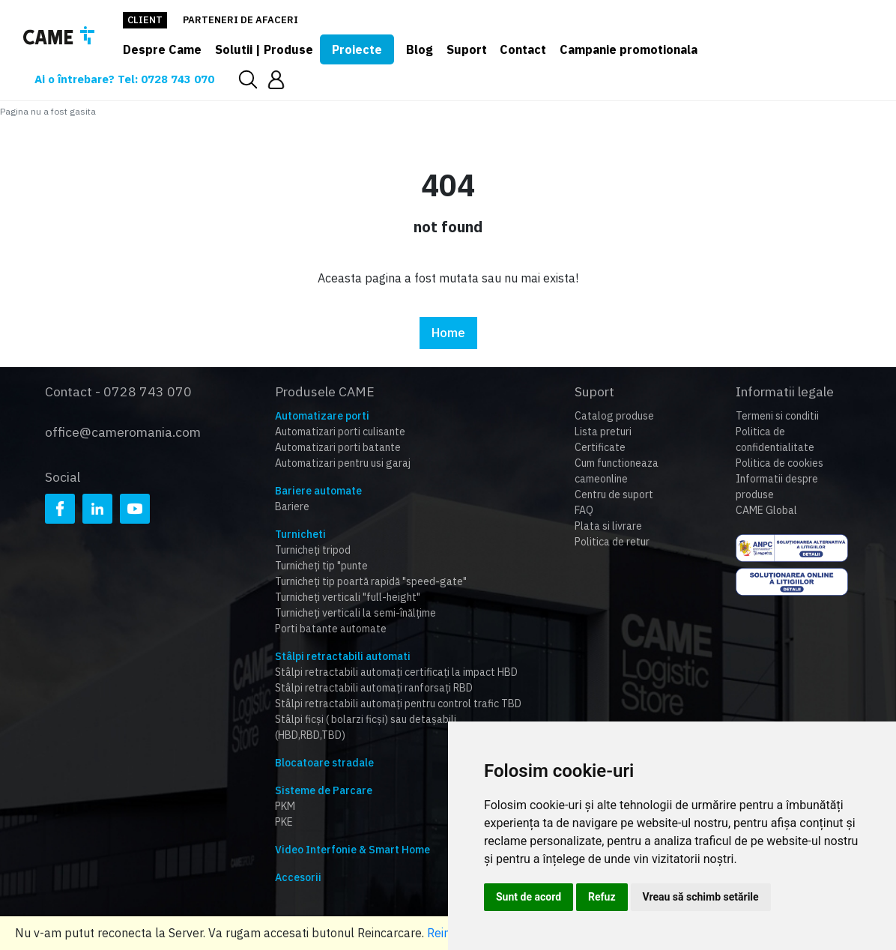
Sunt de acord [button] (528, 897)
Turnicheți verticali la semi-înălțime (355, 613)
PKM (285, 806)
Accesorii (298, 877)
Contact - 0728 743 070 (118, 391)
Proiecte (357, 49)
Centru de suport (614, 494)
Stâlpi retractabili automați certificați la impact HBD (396, 672)
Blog (419, 49)
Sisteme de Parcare (323, 790)
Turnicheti (300, 534)
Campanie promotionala (628, 49)
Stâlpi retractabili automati (343, 656)
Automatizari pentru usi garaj (343, 463)
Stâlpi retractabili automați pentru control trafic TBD (398, 703)
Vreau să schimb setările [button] (701, 897)
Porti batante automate (331, 628)
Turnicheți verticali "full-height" (347, 597)
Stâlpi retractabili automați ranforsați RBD (374, 688)
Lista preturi (603, 431)
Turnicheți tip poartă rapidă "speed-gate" (371, 581)
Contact (523, 49)
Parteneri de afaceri (240, 19)
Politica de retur (612, 541)
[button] (276, 78)
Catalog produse (614, 416)
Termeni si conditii (777, 416)
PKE (284, 822)
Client (145, 19)
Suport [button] (467, 49)
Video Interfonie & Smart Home (352, 849)
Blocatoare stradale (324, 762)
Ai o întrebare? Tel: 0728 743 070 (124, 79)
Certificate (600, 447)
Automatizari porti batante (338, 447)
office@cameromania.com (123, 432)
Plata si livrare (608, 526)
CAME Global (766, 510)
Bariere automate (318, 490)
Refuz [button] (602, 897)
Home (448, 332)
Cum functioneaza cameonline (617, 470)
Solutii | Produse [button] (264, 49)
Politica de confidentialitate (775, 439)
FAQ (584, 510)
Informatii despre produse (777, 486)
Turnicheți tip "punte (321, 565)
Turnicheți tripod (313, 550)
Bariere (292, 506)
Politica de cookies (779, 463)
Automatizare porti (322, 416)
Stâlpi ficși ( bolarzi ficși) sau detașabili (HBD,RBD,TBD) (365, 727)
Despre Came (162, 49)
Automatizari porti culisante (340, 431)
